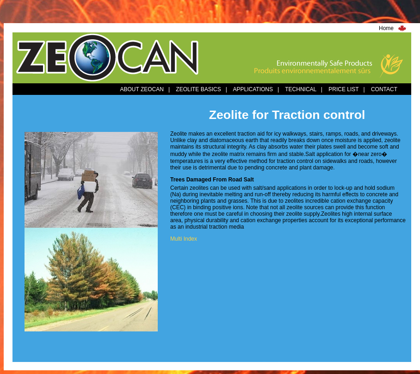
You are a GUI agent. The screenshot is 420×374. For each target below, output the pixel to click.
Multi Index (183, 239)
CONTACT (384, 89)
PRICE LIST (343, 89)
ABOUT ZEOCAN (141, 89)
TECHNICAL (300, 89)
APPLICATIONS (253, 89)
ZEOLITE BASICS (198, 89)
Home (386, 28)
